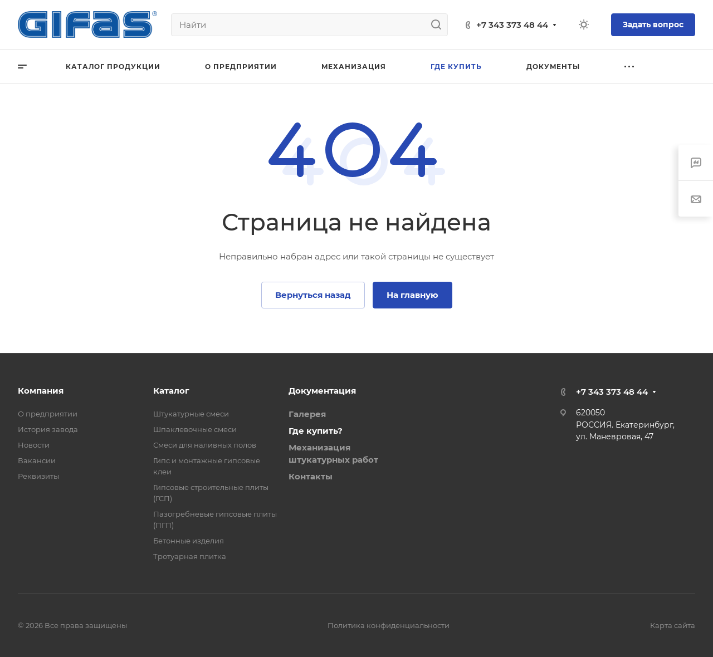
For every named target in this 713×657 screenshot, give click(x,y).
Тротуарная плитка (189, 556)
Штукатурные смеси (191, 413)
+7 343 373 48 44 (512, 24)
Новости (34, 444)
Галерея (307, 414)
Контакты (311, 476)
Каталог (171, 390)
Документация (322, 390)
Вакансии (37, 460)
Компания (41, 390)
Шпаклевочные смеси (195, 429)
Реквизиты (38, 476)
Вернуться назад (313, 295)
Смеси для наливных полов (204, 444)
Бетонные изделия (188, 540)
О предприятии (47, 413)
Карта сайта (672, 625)
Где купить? (316, 430)
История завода (48, 429)
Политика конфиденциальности (389, 625)
